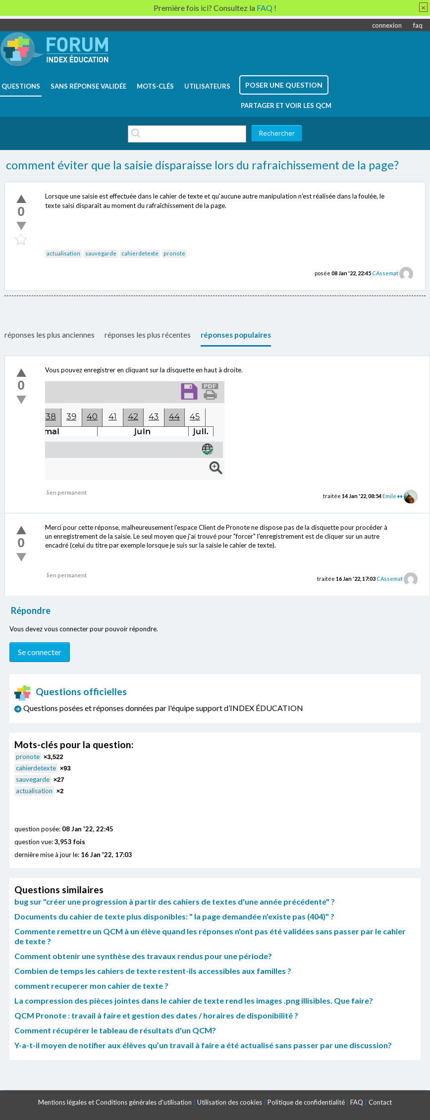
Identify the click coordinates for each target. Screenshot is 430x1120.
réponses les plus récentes (148, 334)
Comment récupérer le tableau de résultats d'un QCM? (115, 1030)
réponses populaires (236, 334)
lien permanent (67, 492)
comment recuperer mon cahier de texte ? (91, 985)
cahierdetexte (140, 253)
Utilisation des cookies (229, 1102)
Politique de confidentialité (306, 1102)
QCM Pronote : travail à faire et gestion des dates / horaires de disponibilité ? (156, 1015)
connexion (387, 25)
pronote (174, 253)
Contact (380, 1102)
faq (418, 25)
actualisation (63, 253)
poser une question (283, 85)
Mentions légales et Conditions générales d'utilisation (115, 1102)
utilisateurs (207, 86)
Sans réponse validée (88, 86)
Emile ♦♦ (392, 496)
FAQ (356, 1102)
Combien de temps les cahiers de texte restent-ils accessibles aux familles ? (152, 970)
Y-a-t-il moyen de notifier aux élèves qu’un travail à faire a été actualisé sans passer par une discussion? (203, 1045)
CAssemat (385, 273)
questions (20, 86)
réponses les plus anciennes (49, 334)
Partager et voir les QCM (286, 105)
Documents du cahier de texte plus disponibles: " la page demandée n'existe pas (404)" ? (174, 916)
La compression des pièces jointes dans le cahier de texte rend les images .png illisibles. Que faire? (193, 1000)
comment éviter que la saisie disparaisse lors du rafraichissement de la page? (202, 165)
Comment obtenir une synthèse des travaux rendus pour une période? (143, 956)
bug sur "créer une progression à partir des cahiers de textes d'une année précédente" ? (174, 901)
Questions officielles (70, 691)
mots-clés (155, 86)
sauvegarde (100, 253)
